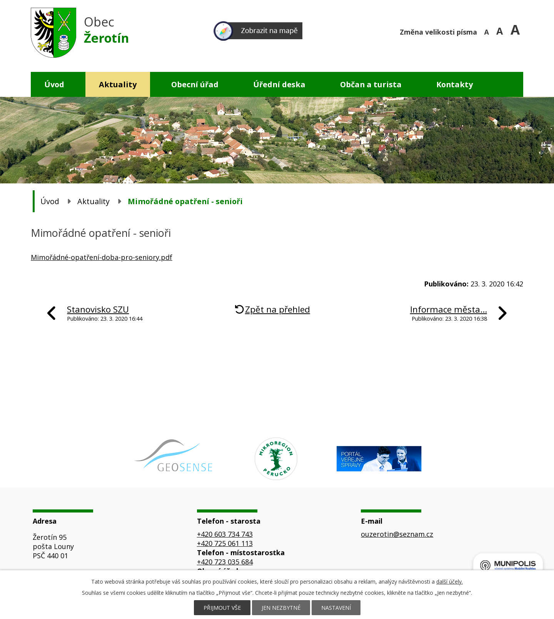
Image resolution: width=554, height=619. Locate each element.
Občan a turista (371, 84)
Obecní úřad (195, 84)
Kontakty (454, 84)
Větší (517, 31)
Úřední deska (279, 84)
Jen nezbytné (281, 607)
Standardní (502, 31)
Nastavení (336, 607)
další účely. (449, 581)
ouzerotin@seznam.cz (397, 534)
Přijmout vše (222, 607)
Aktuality (118, 84)
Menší (487, 31)
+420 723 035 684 (225, 561)
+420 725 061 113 (225, 543)
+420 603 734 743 (225, 534)
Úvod (54, 84)
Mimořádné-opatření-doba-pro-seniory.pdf (101, 257)
